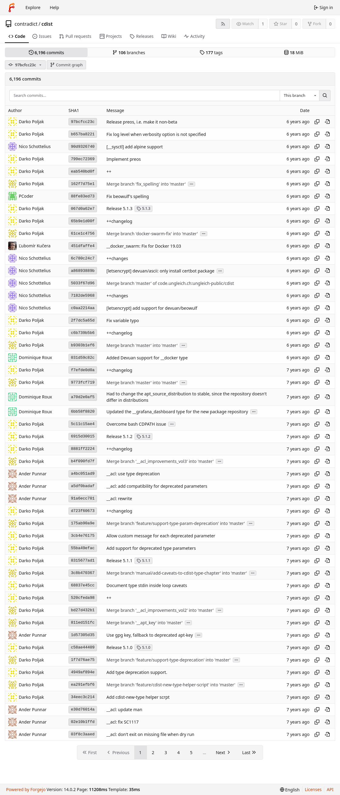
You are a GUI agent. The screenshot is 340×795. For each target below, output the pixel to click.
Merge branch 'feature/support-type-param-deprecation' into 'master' (175, 523)
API (330, 789)
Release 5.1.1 (119, 560)
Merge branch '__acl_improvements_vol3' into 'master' (160, 461)
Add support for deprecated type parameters (151, 548)
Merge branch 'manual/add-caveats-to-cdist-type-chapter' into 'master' (176, 573)
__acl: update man (124, 709)
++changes (117, 258)
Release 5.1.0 (119, 647)
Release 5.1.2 (119, 436)
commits (46, 52)
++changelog (119, 221)
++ (108, 171)
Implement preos (123, 159)
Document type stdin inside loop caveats (146, 585)
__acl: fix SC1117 (122, 722)
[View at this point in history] (327, 121)
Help (54, 7)
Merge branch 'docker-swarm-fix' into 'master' (152, 233)
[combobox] (299, 95)
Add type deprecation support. (136, 672)
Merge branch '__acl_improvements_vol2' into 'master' (160, 610)
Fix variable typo (122, 320)
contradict (26, 24)
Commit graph (66, 65)
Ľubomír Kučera (34, 246)
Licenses (313, 789)
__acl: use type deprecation (133, 474)
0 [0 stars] (296, 24)
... (191, 184)
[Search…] (325, 95)
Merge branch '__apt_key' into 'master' (144, 622)
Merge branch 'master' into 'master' (142, 345)
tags (211, 52)
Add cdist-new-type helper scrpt (137, 697)
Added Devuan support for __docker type (147, 358)
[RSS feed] (223, 24)
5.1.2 (143, 436)
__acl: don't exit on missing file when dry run (150, 734)
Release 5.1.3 (119, 208)
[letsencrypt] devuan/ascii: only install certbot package (160, 271)
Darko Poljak (31, 183)
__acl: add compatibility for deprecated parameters (156, 486)
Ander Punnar (33, 474)
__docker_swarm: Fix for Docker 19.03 (143, 246)
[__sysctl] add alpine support (134, 147)
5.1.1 (143, 560)
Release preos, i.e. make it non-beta (141, 122)
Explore (32, 7)
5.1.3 (143, 208)
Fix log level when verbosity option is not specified (156, 134)
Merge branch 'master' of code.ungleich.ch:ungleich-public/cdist (170, 283)
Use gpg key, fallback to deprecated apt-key (149, 635)
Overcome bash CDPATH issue (136, 424)
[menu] (290, 790)
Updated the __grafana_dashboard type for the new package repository (177, 411)
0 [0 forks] (330, 24)
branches (128, 52)
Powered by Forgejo (25, 789)
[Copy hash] (317, 121)
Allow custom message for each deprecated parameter (160, 536)
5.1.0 (143, 647)
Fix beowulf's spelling (127, 196)
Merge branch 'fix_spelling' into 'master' (146, 184)
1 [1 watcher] (263, 24)
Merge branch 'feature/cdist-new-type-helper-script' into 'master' (170, 685)
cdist (47, 24)
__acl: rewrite (119, 498)
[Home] (11, 7)
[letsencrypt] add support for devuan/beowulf (151, 308)
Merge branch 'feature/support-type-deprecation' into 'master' (168, 660)
